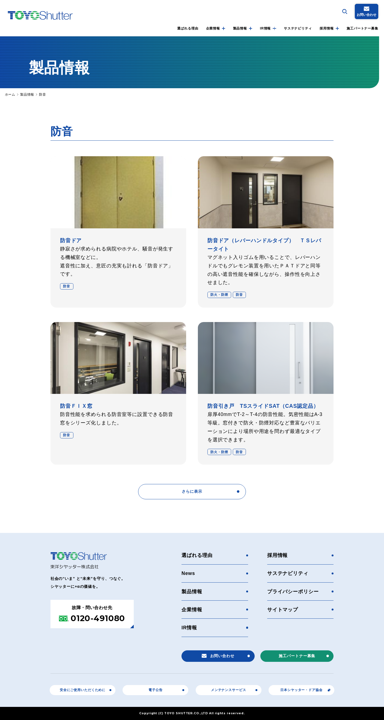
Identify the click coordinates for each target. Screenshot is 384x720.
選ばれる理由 (187, 28)
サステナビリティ (298, 28)
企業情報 (213, 28)
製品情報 (240, 28)
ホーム (10, 94)
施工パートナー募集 (362, 28)
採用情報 (327, 28)
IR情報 (265, 28)
